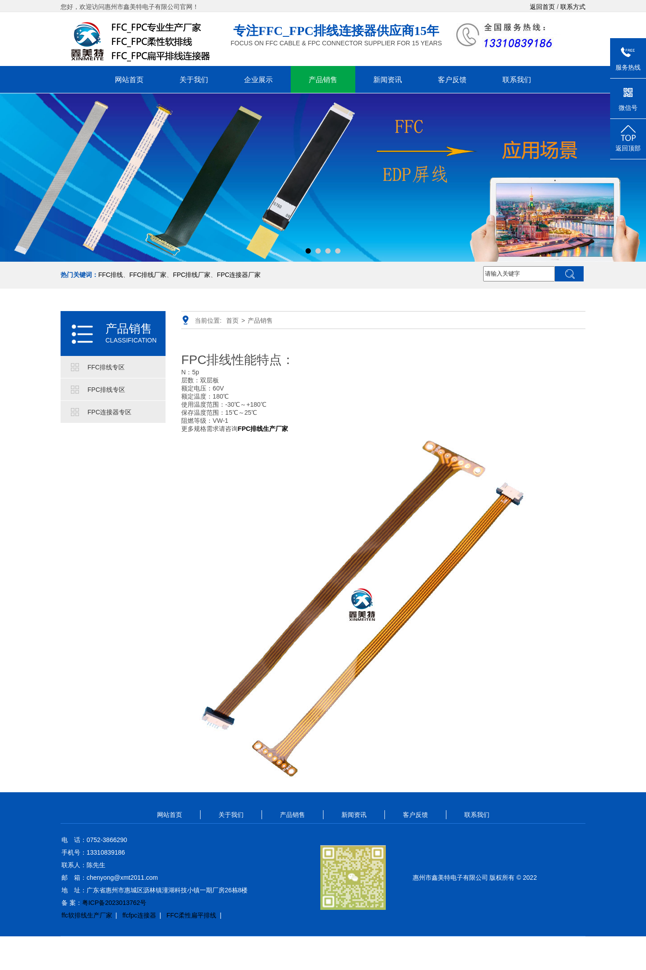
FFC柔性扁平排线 (191, 915)
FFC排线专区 (106, 367)
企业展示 (258, 79)
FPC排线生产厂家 (263, 428)
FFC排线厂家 (147, 274)
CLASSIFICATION (131, 340)
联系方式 (572, 6)
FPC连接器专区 (109, 412)
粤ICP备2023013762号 (114, 902)
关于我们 (193, 79)
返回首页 (542, 6)
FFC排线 (110, 274)
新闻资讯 (387, 79)
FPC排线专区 (106, 389)
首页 (232, 320)
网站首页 (129, 79)
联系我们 (516, 79)
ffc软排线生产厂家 (86, 915)
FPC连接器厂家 (239, 274)
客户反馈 (452, 79)
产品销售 (323, 79)
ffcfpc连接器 (139, 915)
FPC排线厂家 (191, 274)
